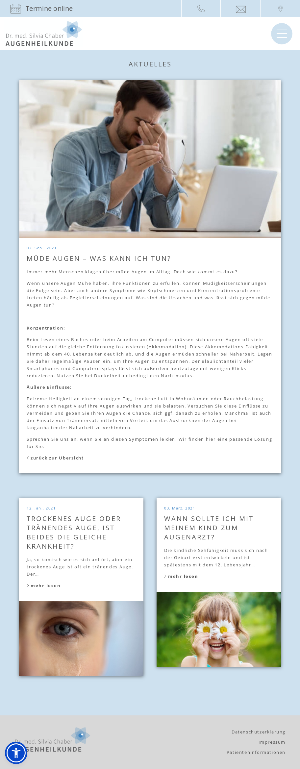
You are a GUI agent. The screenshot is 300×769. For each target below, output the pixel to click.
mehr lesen (44, 585)
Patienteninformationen (256, 752)
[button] (16, 752)
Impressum (272, 742)
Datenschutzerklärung (259, 732)
